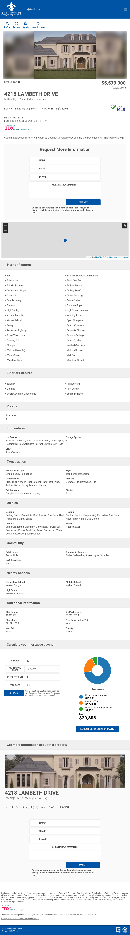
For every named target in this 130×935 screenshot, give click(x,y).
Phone (42, 177)
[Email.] (33, 9)
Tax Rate (15, 685)
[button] (26, 26)
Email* (43, 168)
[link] (7, 26)
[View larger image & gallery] (65, 55)
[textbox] (77, 160)
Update (13, 693)
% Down (15, 660)
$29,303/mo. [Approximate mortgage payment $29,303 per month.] (119, 88)
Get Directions (39, 99)
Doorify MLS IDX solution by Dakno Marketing (20, 919)
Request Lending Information (97, 729)
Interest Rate (15, 677)
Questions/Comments (65, 185)
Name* (42, 160)
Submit (83, 202)
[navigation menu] (125, 9)
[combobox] (41, 669)
